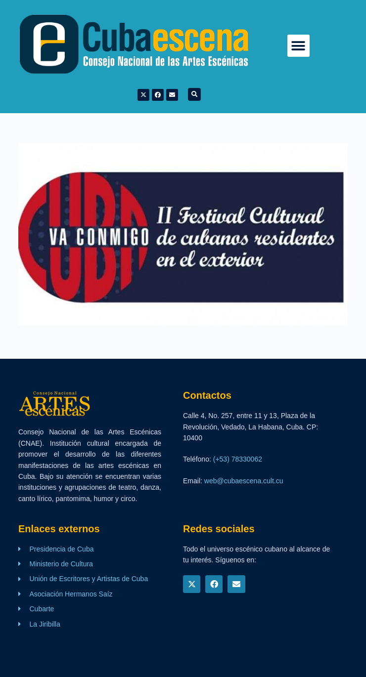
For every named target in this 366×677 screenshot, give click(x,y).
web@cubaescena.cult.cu (243, 481)
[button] (298, 46)
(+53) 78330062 (237, 459)
